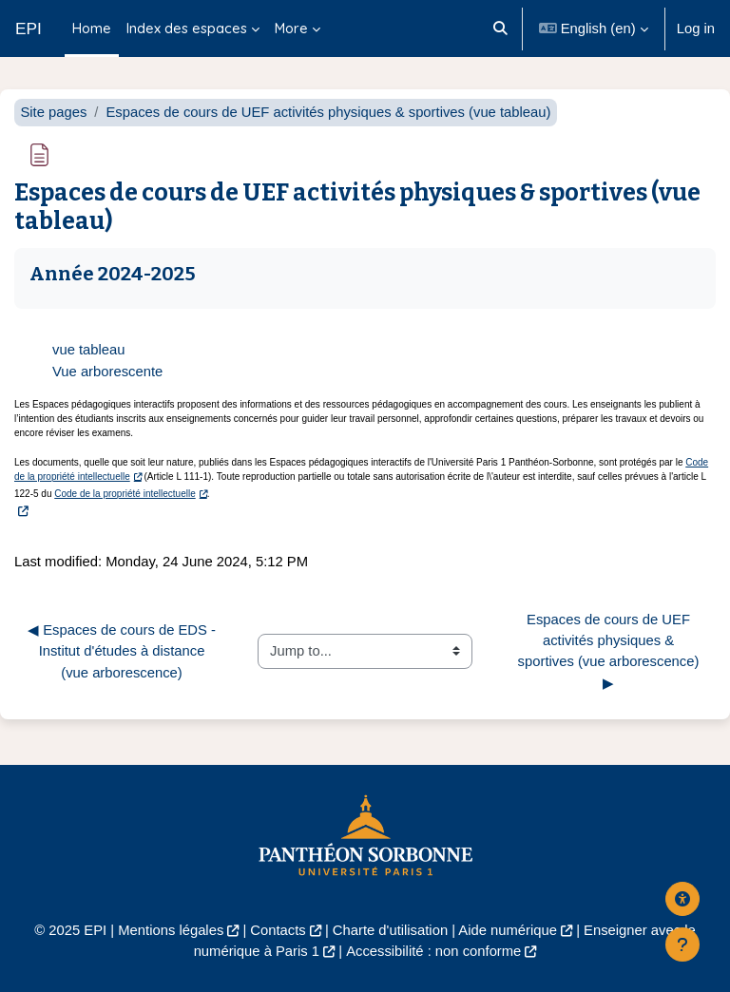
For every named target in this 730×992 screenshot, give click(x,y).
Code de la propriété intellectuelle (124, 493)
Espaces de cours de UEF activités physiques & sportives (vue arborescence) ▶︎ (610, 651)
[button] (501, 28)
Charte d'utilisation (390, 930)
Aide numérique (507, 930)
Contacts (277, 930)
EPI (28, 28)
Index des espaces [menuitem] (186, 28)
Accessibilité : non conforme (433, 951)
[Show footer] (682, 944)
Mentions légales (170, 930)
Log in (696, 28)
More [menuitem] (291, 28)
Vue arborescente (107, 371)
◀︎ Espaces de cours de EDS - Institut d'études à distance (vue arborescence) (124, 650)
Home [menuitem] (91, 28)
